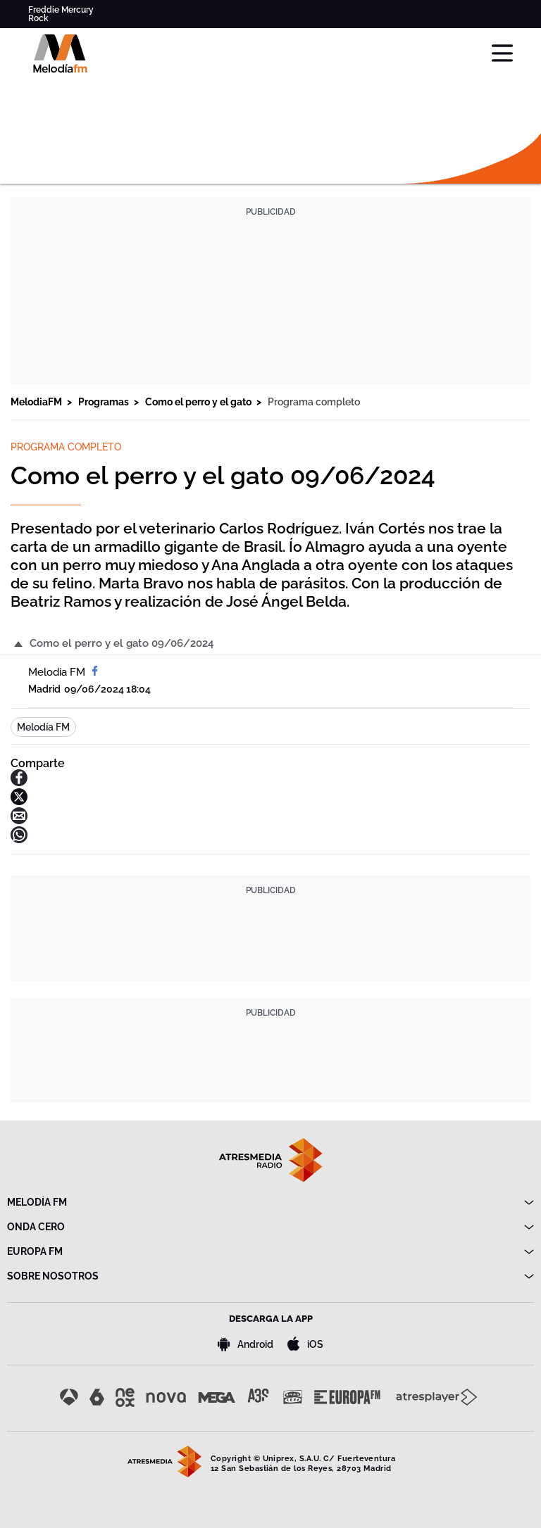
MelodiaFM (37, 402)
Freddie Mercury (61, 10)
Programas (104, 402)
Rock (38, 18)
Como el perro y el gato (199, 402)
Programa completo (314, 402)
